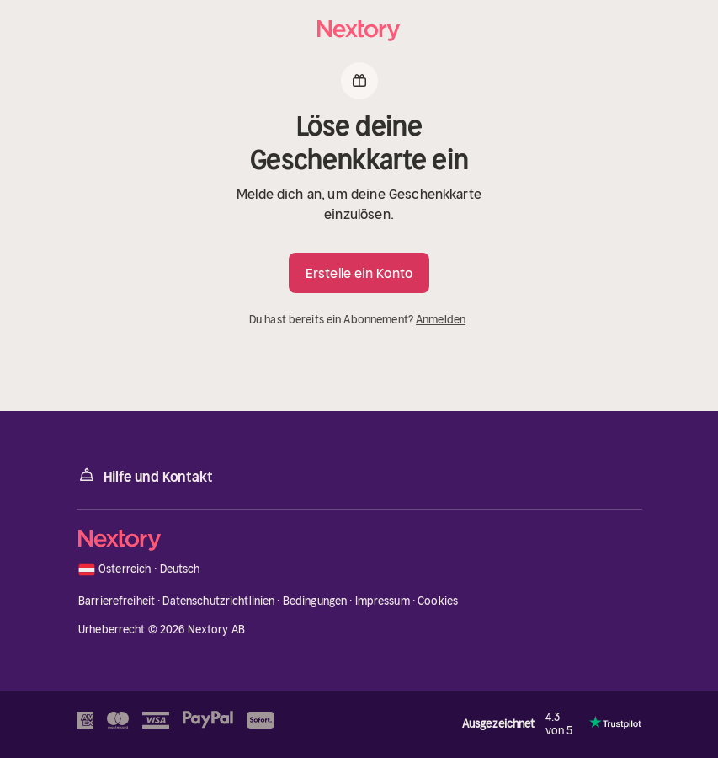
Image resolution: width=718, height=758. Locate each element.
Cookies (438, 601)
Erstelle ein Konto (359, 272)
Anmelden (440, 319)
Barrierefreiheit (116, 601)
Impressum (382, 601)
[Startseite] (359, 30)
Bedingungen (315, 601)
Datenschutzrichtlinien (218, 601)
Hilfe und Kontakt (145, 475)
